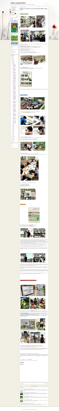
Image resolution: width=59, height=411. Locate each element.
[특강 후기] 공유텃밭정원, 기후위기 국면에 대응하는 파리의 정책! (14, 115)
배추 (24, 360)
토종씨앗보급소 (33, 360)
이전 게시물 (46, 383)
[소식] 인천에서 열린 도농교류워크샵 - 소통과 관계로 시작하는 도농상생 (14, 106)
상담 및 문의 (12, 50)
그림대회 (22, 360)
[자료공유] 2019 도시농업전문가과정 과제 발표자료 (14, 69)
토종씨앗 (31, 360)
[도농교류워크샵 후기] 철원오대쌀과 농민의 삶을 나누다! (14, 102)
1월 (13, 133)
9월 (13, 125)
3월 (13, 131)
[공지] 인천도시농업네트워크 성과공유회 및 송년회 (14, 75)
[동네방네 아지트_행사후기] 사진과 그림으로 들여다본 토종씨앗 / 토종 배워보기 (14, 92)
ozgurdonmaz (30, 409)
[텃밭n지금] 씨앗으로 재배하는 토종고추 (27, 399)
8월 (13, 126)
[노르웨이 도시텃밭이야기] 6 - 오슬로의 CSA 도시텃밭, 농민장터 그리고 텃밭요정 (14, 110)
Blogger (35, 409)
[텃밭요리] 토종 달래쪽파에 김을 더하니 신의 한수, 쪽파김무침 (27, 403)
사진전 (26, 360)
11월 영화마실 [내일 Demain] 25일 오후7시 (14, 84)
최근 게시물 (21, 383)
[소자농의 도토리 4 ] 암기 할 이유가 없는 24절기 (14, 81)
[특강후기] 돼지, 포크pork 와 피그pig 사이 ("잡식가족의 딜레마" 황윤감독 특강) (14, 88)
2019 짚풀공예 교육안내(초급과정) (14, 73)
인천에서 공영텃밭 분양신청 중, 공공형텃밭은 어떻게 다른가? (30, 392)
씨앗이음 (28, 360)
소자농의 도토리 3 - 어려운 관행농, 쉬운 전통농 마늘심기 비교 (14, 122)
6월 (13, 128)
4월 (13, 130)
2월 (13, 132)
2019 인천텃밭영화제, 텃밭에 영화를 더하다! (14, 118)
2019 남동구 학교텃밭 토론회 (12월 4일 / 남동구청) (14, 78)
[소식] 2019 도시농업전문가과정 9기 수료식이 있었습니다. (14, 66)
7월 (13, 127)
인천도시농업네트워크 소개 (14, 49)
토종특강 (37, 360)
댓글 (12, 146)
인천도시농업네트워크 (18, 3)
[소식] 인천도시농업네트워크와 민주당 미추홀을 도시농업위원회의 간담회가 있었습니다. (14, 97)
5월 (13, 129)
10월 (13, 124)
